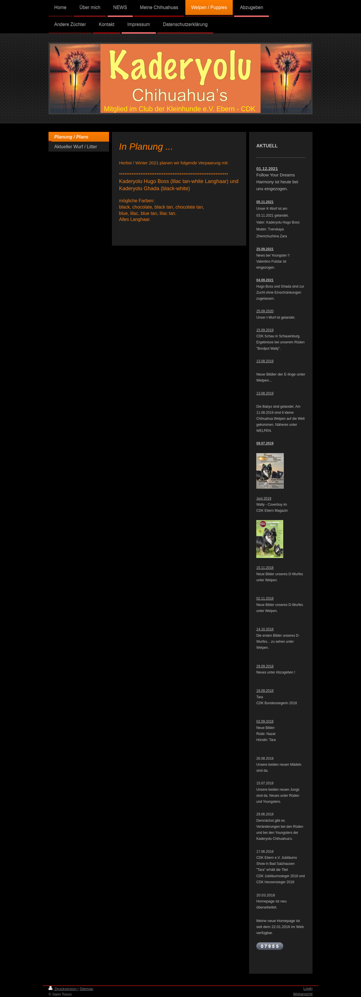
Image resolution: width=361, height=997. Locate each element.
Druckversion (62, 989)
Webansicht (303, 994)
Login (308, 988)
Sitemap (86, 989)
